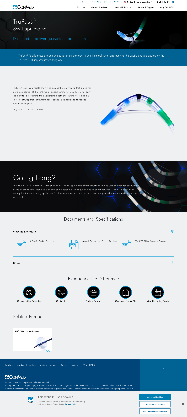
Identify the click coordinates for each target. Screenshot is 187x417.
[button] (138, 2)
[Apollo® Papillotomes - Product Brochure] (93, 244)
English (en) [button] (161, 2)
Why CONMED (90, 365)
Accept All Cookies (155, 397)
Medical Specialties (26, 365)
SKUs (16, 263)
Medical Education (48, 365)
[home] (23, 7)
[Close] (183, 404)
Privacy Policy (70, 404)
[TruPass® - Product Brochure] (41, 244)
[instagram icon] (163, 380)
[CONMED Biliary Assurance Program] (146, 244)
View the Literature (24, 231)
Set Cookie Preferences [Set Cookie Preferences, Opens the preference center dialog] (155, 404)
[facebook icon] (163, 368)
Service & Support (69, 365)
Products (9, 365)
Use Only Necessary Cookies (155, 411)
